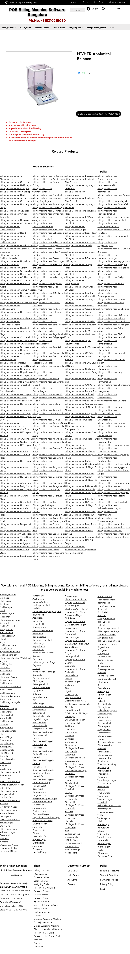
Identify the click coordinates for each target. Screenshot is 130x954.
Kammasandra (105, 732)
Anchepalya (6, 746)
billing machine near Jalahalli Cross (49, 423)
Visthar (101, 815)
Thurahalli (102, 802)
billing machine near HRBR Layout (16, 381)
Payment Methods (109, 879)
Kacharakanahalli (73, 843)
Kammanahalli (104, 723)
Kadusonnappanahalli (108, 628)
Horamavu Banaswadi (10, 686)
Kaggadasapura (105, 637)
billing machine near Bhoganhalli (81, 413)
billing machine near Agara (13, 236)
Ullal (100, 821)
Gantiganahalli (72, 656)
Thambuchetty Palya (108, 764)
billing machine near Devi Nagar (48, 261)
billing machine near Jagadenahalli (49, 334)
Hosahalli (4, 705)
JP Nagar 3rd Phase (74, 767)
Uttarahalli (103, 840)
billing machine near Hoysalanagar (17, 372)
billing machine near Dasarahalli (15, 502)
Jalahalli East (38, 776)
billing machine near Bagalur (46, 258)
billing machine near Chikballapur (16, 191)
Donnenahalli (39, 804)
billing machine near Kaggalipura (114, 261)
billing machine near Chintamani (15, 369)
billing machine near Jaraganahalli (49, 486)
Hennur (101, 739)
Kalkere (101, 685)
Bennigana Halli (72, 723)
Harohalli (102, 672)
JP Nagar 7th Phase (74, 805)
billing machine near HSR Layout (16, 394)
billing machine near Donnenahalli (49, 483)
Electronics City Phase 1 (76, 609)
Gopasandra (71, 745)
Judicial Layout (72, 833)
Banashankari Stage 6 (43, 779)
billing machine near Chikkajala (15, 280)
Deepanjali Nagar (8, 851)
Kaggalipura (103, 647)
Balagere (36, 694)
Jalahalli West (39, 785)
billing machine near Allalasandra (16, 302)
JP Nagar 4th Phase (74, 776)
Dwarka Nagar (39, 823)
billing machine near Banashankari (49, 353)
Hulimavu (4, 838)
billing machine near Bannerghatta (49, 521)
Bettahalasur (71, 741)
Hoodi (3, 639)
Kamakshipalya (105, 704)
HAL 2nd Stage (72, 849)
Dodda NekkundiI (41, 687)
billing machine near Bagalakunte (48, 245)
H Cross (69, 811)
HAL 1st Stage (72, 840)
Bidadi (68, 780)
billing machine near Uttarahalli (15, 530)
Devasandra (38, 649)
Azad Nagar (38, 617)
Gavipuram (70, 688)
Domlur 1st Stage (41, 773)
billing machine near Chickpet (14, 182)
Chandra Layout (105, 736)
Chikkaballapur (7, 635)
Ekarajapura (38, 842)
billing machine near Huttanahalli (48, 176)
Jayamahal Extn (40, 836)
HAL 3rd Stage (39, 852)
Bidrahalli (69, 789)
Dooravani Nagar (41, 814)
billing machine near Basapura (47, 543)
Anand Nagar (6, 737)
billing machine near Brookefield (113, 204)
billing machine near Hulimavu (14, 505)
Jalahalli (36, 757)
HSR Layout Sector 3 (10, 791)
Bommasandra (105, 596)
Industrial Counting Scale (46, 905)
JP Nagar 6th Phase (74, 795)
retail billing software (115, 585)
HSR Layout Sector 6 (10, 819)
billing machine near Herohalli (112, 423)
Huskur (101, 850)
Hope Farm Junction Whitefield (15, 658)
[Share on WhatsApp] (83, 72)
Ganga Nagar (71, 647)
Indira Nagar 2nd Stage (43, 662)
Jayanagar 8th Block (75, 659)
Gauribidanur (71, 675)
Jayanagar (37, 846)
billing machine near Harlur (111, 283)
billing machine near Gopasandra (81, 404)
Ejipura (35, 833)
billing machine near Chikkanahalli (16, 337)
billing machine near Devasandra (48, 248)
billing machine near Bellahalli (79, 305)
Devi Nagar (38, 659)
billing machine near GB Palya (79, 353)
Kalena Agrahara (106, 675)
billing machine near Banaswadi (47, 457)
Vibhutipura (103, 827)
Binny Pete (70, 827)
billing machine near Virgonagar (113, 492)
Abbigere (4, 604)
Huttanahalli (38, 595)
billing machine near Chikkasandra (16, 347)
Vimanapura (103, 786)
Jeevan (68, 678)
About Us (72, 879)
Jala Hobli (37, 747)
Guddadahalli (71, 783)
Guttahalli (70, 802)
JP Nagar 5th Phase (74, 786)
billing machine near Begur (78, 277)
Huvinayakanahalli (41, 605)
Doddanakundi (39, 735)
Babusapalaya (39, 636)
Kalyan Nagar (104, 694)
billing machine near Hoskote (14, 350)
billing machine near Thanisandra (114, 464)
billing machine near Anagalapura (16, 353)
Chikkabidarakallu (9, 654)
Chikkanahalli (6, 711)
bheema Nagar (72, 681)
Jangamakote (39, 795)
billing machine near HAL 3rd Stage (49, 546)
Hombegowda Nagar (10, 620)
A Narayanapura (8, 594)
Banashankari (39, 722)
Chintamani (5, 740)
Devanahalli (38, 621)
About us (38, 946)
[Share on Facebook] (78, 72)
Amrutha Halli (7, 718)
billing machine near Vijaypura (112, 467)
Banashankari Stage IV (43, 760)
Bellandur (69, 685)
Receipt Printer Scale (44, 932)
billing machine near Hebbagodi (113, 324)
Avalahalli (37, 608)
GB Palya (69, 707)
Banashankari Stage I (42, 732)
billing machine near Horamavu (15, 274)
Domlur (36, 763)
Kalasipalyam (104, 666)
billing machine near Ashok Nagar (16, 483)
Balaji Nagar (38, 703)
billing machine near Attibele (14, 508)
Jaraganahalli (39, 808)
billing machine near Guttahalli (80, 489)
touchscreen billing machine (64, 589)
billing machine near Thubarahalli (114, 489)
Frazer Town (71, 628)
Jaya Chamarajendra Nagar (46, 817)
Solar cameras (41, 880)
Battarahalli (70, 634)
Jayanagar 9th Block (75, 669)
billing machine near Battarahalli (81, 242)
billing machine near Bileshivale (80, 511)
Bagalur (36, 656)
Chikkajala (5, 673)
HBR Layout (103, 682)
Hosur (3, 734)
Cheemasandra (105, 755)
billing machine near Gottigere (80, 416)
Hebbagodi (103, 691)
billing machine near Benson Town (81, 391)
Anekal (3, 765)
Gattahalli (70, 665)
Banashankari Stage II (42, 741)
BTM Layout (104, 621)
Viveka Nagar (104, 843)
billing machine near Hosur (13, 362)
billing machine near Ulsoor (45, 549)
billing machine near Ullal (110, 530)
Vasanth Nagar (105, 799)
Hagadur (69, 821)
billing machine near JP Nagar (79, 397)
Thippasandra (104, 783)
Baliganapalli (38, 712)
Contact (38, 943)
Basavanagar (71, 596)
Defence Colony (40, 602)
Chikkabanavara (8, 645)
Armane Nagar (7, 813)
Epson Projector (42, 901)
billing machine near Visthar (111, 524)
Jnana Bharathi (72, 710)
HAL (67, 830)
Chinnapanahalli (8, 730)
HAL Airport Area (106, 606)
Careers (71, 884)
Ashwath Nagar (7, 832)
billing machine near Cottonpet (15, 413)
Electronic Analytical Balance (48, 929)
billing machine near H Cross (79, 502)
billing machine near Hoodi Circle (16, 245)
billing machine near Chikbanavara (17, 201)
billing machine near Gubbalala (80, 451)
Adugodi (4, 623)
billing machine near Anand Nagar (16, 366)
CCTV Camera (41, 894)
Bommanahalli (72, 846)
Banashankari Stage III (43, 751)
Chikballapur (6, 607)
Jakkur (35, 738)
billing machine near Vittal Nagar (114, 533)
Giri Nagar (70, 716)
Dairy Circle (6, 825)
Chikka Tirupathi (8, 626)
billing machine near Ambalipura (16, 318)
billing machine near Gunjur (78, 476)
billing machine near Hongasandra (16, 220)
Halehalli (102, 625)
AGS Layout (6, 670)
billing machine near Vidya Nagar (16, 537)
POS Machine (34, 585)
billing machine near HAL (77, 527)
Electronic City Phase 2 (76, 599)
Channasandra (105, 745)
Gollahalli (69, 735)
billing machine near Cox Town (15, 429)
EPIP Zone (70, 618)
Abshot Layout (7, 613)
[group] (65, 160)
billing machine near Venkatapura (114, 527)
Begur (68, 653)
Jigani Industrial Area (75, 700)
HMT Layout (6, 601)
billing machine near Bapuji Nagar (49, 533)
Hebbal (101, 701)
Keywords (38, 939)
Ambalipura (6, 699)
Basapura (37, 849)
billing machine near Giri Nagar (80, 369)
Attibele (4, 841)
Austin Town (38, 599)
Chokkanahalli (7, 749)
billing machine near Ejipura (46, 524)
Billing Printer (40, 908)
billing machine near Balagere (47, 312)
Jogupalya (70, 729)
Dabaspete (5, 816)
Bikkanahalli (71, 799)
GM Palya (70, 726)
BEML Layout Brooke (75, 704)
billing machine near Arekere (14, 451)
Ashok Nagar (6, 822)
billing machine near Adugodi (14, 210)
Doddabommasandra (43, 706)
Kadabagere (71, 852)
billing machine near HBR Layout (113, 315)
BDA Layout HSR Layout (77, 643)
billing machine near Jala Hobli (47, 394)
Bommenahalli (105, 602)
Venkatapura (104, 818)
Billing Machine (41, 870)
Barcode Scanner (42, 891)
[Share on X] (88, 72)
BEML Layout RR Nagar (76, 713)
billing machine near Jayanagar (47, 540)
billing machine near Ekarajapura (48, 537)
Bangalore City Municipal (44, 798)
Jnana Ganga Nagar (75, 719)
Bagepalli (37, 675)
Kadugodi (102, 609)
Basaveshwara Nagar (75, 624)
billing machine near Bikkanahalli (81, 486)
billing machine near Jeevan (78, 312)
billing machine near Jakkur (45, 378)
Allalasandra (6, 689)
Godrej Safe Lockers (44, 922)
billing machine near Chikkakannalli (17, 293)
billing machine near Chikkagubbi (16, 271)
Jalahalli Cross (39, 766)
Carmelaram (104, 688)
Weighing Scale (41, 884)
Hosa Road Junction (10, 696)
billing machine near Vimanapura (113, 483)
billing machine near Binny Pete (80, 524)
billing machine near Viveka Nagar (16, 533)
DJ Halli (36, 668)
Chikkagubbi (6, 664)
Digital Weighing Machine (46, 925)
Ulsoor (101, 831)
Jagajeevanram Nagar (43, 728)
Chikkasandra (6, 721)
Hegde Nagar (104, 720)
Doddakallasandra (41, 716)
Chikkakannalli (7, 683)
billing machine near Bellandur (80, 321)
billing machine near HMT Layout (16, 185)
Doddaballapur (39, 697)
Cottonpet (5, 778)
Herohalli (102, 748)
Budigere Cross (105, 659)
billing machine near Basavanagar (81, 176)
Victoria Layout (105, 837)
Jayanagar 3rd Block (75, 612)
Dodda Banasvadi (41, 678)
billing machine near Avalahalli (47, 195)
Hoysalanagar (7, 743)
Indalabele (37, 633)
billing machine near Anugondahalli (17, 438)
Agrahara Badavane (10, 651)
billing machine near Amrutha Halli (17, 343)
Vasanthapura (104, 808)
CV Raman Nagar (8, 806)
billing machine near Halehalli (112, 220)
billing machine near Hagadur (79, 514)
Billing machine (54, 585)
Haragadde (103, 653)
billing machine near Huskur (13, 540)
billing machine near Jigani (78, 328)
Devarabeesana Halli (42, 630)
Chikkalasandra (7, 693)
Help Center (73, 875)
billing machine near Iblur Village (48, 204)
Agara (3, 642)
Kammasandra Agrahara (109, 742)
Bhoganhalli (71, 751)
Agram (3, 661)
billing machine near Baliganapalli (48, 337)
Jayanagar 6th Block (75, 640)
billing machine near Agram (13, 267)
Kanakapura (103, 761)
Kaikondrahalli (104, 656)
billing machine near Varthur (111, 486)
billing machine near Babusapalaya (49, 232)
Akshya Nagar (7, 680)
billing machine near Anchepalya (16, 375)
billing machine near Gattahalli (80, 296)
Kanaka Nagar (104, 751)
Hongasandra (6, 629)
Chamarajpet (104, 716)
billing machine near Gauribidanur (81, 308)
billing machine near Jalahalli (46, 410)
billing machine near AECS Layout (16, 223)
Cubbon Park (6, 797)
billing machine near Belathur (79, 293)
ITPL (34, 700)
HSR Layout (5, 762)
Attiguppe (103, 853)
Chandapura (104, 726)
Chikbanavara (7, 616)
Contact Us (73, 870)
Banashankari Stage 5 (43, 770)
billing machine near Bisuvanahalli (81, 537)
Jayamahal (37, 827)
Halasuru (102, 615)
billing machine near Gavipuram (80, 324)
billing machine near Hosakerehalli (16, 340)
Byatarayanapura (106, 669)
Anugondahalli (7, 794)
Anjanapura (5, 775)
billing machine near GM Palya (80, 384)
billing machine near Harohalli (112, 299)
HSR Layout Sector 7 (10, 829)
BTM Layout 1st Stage (108, 631)
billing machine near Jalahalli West (49, 454)
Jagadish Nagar (40, 719)
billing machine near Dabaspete (15, 473)
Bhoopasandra (72, 761)
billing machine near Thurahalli (112, 502)
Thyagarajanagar (106, 812)
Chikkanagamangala (10, 702)
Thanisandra (104, 773)
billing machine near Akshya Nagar (17, 289)
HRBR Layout (6, 753)
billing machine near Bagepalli (47, 283)
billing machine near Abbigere (14, 188)
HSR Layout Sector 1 (10, 772)
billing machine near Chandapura (114, 384)
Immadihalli (38, 624)
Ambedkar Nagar (8, 708)
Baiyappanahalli (40, 684)
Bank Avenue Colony (42, 820)
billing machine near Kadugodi (112, 201)
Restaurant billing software (82, 585)
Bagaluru (36, 665)
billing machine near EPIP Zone (80, 217)
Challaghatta (104, 707)
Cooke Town (6, 769)
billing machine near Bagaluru (47, 271)
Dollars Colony (39, 754)
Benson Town (71, 732)
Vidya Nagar (104, 846)
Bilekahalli (70, 808)
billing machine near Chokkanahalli (17, 378)
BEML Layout (71, 694)
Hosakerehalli (6, 715)
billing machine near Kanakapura (113, 445)
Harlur (101, 663)
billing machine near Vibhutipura (113, 537)
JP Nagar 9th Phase (74, 824)
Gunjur (68, 792)
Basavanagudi (72, 605)
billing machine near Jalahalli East (48, 438)
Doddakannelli (39, 725)
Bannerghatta (39, 830)
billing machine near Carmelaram (114, 321)
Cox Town (5, 787)
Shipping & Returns (109, 870)
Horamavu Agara (8, 677)
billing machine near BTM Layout (114, 217)
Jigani (68, 691)
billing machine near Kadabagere (16, 556)
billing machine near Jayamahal (47, 518)
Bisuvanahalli (71, 837)
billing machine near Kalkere (111, 318)
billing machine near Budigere (112, 264)
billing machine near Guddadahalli (81, 464)
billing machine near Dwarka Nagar (49, 514)
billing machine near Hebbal (111, 337)
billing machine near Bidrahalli (79, 473)
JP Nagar (69, 738)
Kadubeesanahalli (106, 599)
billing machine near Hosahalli (14, 328)
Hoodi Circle (6, 648)
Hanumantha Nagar (107, 644)
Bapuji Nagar (39, 839)
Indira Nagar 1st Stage (43, 652)
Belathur (69, 662)
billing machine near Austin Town (48, 179)
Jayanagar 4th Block (75, 621)
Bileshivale (70, 818)
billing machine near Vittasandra (48, 552)
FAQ (102, 888)
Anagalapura (6, 727)
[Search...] (76, 10)
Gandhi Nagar (72, 637)
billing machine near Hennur (111, 407)
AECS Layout (6, 632)
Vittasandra (103, 834)
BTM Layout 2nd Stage (109, 640)
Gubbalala (70, 773)
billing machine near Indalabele (47, 229)
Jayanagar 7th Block (75, 650)
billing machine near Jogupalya (80, 388)
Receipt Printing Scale (44, 887)
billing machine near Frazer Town (81, 232)
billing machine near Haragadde (113, 267)
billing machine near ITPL (44, 321)
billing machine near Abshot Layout (17, 198)
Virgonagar (103, 796)
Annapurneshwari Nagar (12, 784)
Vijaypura (102, 777)
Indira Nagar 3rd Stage (43, 671)
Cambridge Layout (107, 679)
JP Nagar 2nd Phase (75, 757)
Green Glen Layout (74, 764)
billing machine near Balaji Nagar (48, 324)
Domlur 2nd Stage (41, 782)
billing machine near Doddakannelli (49, 356)
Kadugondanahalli (106, 618)
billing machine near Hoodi (13, 232)
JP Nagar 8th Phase (74, 814)
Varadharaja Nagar (107, 780)
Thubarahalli (104, 792)
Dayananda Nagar (9, 845)
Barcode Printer (41, 898)
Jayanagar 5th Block (75, 631)
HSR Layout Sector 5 (10, 810)
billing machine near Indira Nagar (48, 242)
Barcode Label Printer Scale (47, 936)
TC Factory (37, 690)
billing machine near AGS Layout (16, 277)
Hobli (2, 610)
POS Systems (40, 874)
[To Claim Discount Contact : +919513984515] (98, 114)
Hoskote (4, 724)
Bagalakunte (38, 646)
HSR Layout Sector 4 (10, 800)
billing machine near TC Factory (48, 308)
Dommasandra (39, 792)
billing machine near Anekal (13, 397)
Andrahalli (5, 756)
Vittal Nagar (103, 824)
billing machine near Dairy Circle (16, 486)
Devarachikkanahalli (42, 640)
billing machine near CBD (110, 334)
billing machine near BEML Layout (81, 331)
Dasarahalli (5, 835)
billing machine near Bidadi (78, 461)
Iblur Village (38, 614)
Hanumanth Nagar (107, 634)
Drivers (37, 915)
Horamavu (5, 667)
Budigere (102, 650)
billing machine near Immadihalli (48, 213)
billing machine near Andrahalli (15, 384)
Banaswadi (37, 788)
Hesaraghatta (104, 758)
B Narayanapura (40, 627)
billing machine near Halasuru (112, 207)
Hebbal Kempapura (107, 710)
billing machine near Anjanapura (16, 410)
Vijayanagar (103, 767)
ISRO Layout (38, 681)
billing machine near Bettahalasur (81, 400)
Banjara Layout (39, 811)
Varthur (101, 789)
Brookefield (103, 612)
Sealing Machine (42, 912)
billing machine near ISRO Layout (48, 293)
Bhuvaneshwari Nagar (75, 770)
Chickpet (4, 597)
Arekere (4, 803)
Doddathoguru (39, 744)
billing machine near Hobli (12, 195)
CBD (100, 697)
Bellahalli (69, 672)
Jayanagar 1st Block (10, 848)
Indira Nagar (38, 643)
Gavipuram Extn (73, 697)
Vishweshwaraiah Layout (109, 805)
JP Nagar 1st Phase (74, 748)
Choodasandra (7, 759)
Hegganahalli (104, 729)
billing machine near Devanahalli (48, 210)
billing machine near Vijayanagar (113, 454)
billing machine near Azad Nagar (48, 207)
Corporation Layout (42, 801)
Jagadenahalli (39, 709)
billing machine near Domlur (46, 419)
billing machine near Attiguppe (15, 543)
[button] (118, 8)
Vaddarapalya (104, 770)
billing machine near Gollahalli (79, 394)
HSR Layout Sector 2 (10, 781)
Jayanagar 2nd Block (75, 602)
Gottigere (70, 754)
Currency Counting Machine (47, 919)
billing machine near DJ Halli (46, 274)
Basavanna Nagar (73, 615)
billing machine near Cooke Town (16, 400)
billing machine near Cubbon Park (16, 442)
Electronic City (105, 856)
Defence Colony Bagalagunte (46, 611)
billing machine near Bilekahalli (80, 499)
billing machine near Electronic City (17, 546)
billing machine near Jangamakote (49, 467)
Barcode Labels (41, 877)
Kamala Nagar (105, 713)
